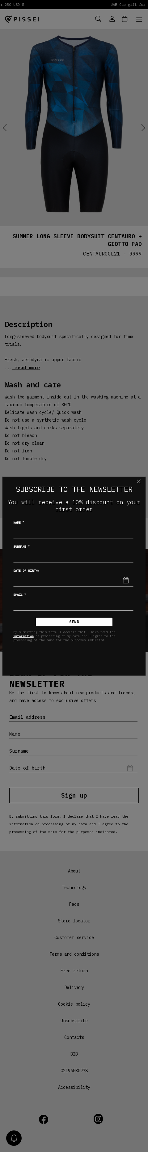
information (23, 636)
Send (74, 621)
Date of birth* (26, 571)
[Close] (139, 481)
